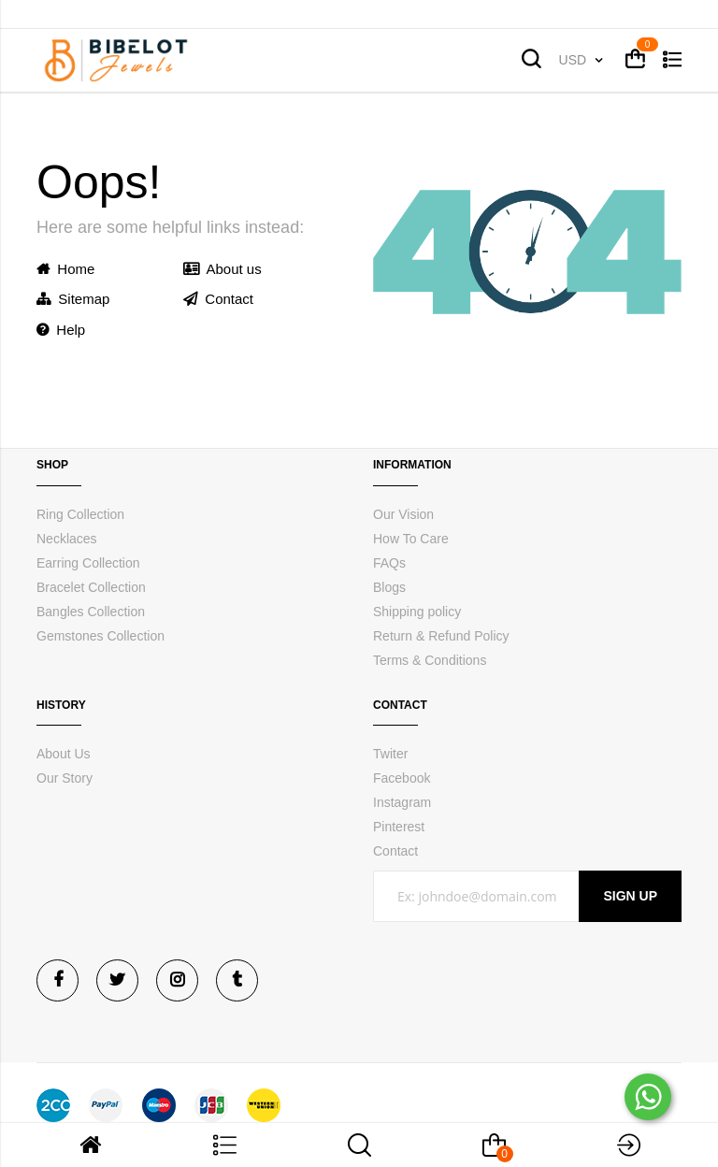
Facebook (401, 778)
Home (65, 269)
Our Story (64, 778)
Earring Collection (88, 562)
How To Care (411, 538)
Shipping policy (417, 611)
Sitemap (72, 299)
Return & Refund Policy (441, 635)
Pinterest (398, 826)
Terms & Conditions (429, 660)
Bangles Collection (90, 611)
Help (60, 330)
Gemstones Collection (100, 635)
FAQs (389, 562)
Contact (218, 299)
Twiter (390, 753)
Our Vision (403, 514)
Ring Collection (80, 514)
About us (222, 269)
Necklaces (66, 538)
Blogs (389, 587)
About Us (63, 753)
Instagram (402, 802)
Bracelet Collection (91, 587)
